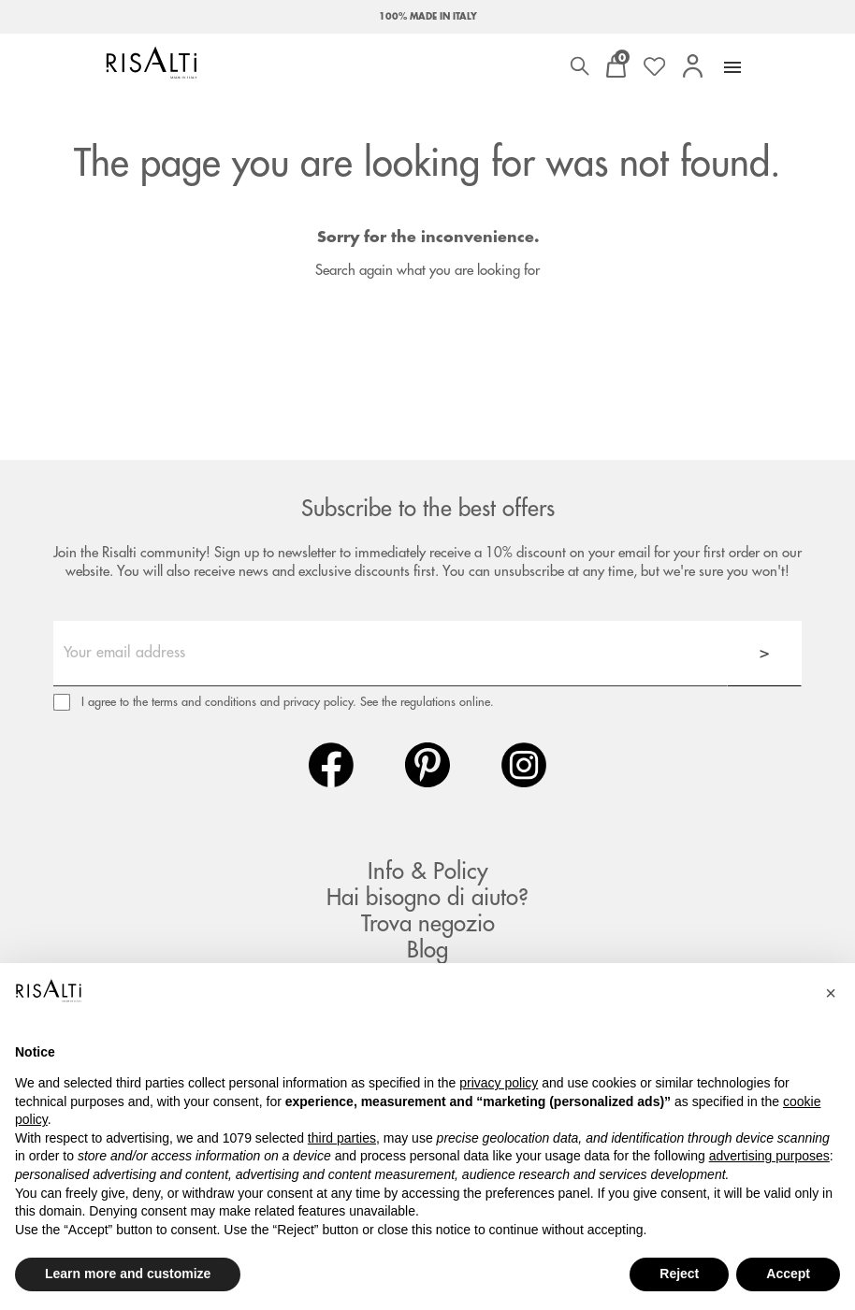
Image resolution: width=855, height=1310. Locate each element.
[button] (831, 993)
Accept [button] (788, 1273)
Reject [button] (679, 1273)
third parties (342, 1137)
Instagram (523, 764)
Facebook (331, 764)
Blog (427, 950)
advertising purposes (769, 1155)
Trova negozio (428, 924)
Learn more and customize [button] (127, 1273)
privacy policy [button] (498, 1082)
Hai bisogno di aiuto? (427, 897)
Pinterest (427, 764)
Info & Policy (428, 871)
